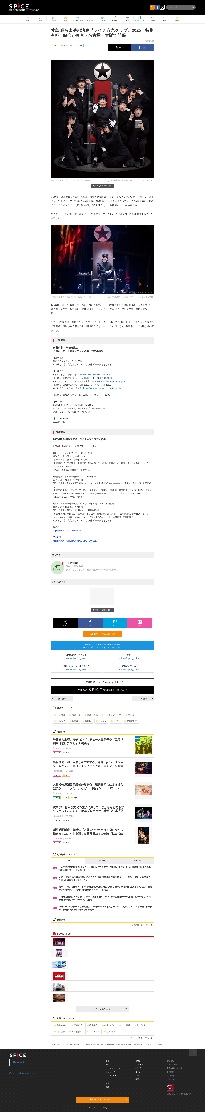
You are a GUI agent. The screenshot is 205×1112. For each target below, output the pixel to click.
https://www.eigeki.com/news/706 (67, 531)
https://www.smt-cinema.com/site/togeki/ (91, 374)
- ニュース (139, 1064)
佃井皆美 (59, 1031)
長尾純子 (59, 721)
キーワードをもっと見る (141, 1038)
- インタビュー (141, 1068)
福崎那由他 (91, 715)
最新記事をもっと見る (142, 925)
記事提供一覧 (172, 1064)
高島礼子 (76, 1025)
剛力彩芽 (140, 1025)
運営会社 (170, 1061)
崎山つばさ (108, 1025)
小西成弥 (59, 715)
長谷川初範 (93, 1031)
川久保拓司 (75, 1031)
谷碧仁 (115, 721)
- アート (108, 1079)
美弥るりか (60, 1025)
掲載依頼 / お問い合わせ (176, 1068)
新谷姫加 (109, 1031)
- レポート (139, 1072)
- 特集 (137, 1079)
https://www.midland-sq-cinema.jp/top (109, 381)
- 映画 (107, 1087)
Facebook (18, 1062)
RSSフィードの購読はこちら (104, 634)
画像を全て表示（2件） (102, 186)
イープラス (56, 1045)
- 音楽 (107, 1061)
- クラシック (110, 1072)
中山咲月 (131, 715)
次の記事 (146, 698)
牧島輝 (73, 721)
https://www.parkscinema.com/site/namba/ (102, 388)
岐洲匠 (87, 721)
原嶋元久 (74, 715)
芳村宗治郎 (130, 721)
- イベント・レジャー (113, 1068)
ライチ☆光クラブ (111, 715)
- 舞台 (107, 1064)
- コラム (138, 1076)
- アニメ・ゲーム (111, 1076)
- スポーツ (109, 1083)
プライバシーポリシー (175, 1079)
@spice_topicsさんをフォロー (23, 1073)
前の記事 (59, 698)
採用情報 (170, 1072)
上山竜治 (124, 1025)
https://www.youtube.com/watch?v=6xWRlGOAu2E (75, 541)
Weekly (102, 860)
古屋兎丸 (101, 721)
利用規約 (170, 1076)
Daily (68, 860)
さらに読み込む (111, 1009)
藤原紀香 (92, 1025)
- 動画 (137, 1061)
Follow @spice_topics (76, 658)
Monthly (137, 860)
